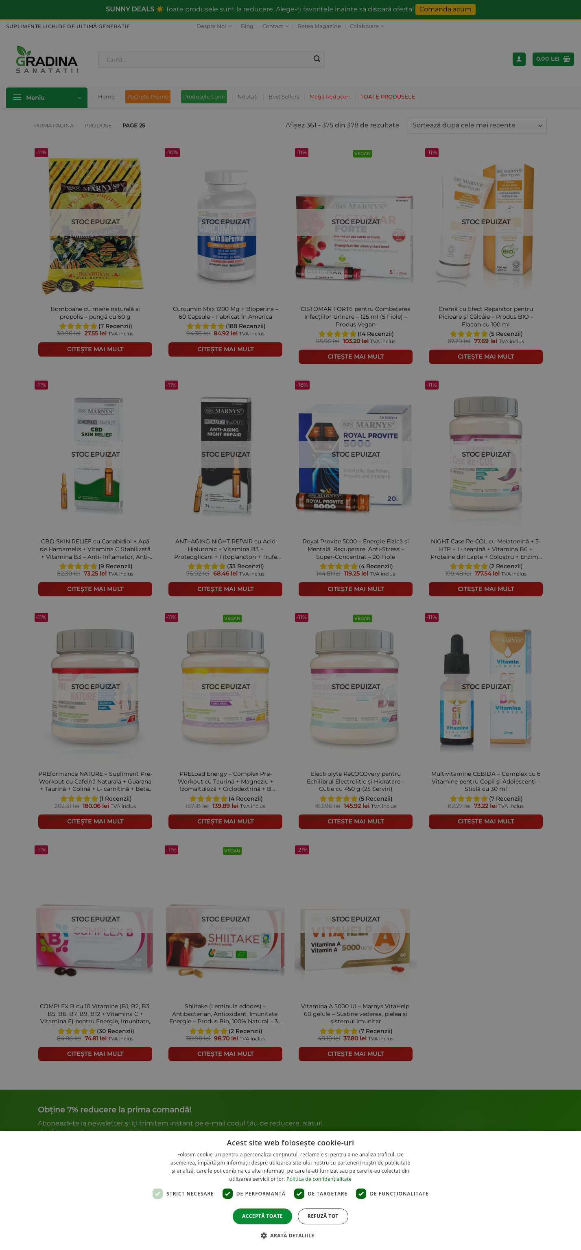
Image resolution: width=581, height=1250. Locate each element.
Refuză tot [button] (323, 1216)
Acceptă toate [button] (262, 1216)
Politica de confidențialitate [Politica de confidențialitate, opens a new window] (319, 1179)
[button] (290, 1235)
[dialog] (290, 1190)
